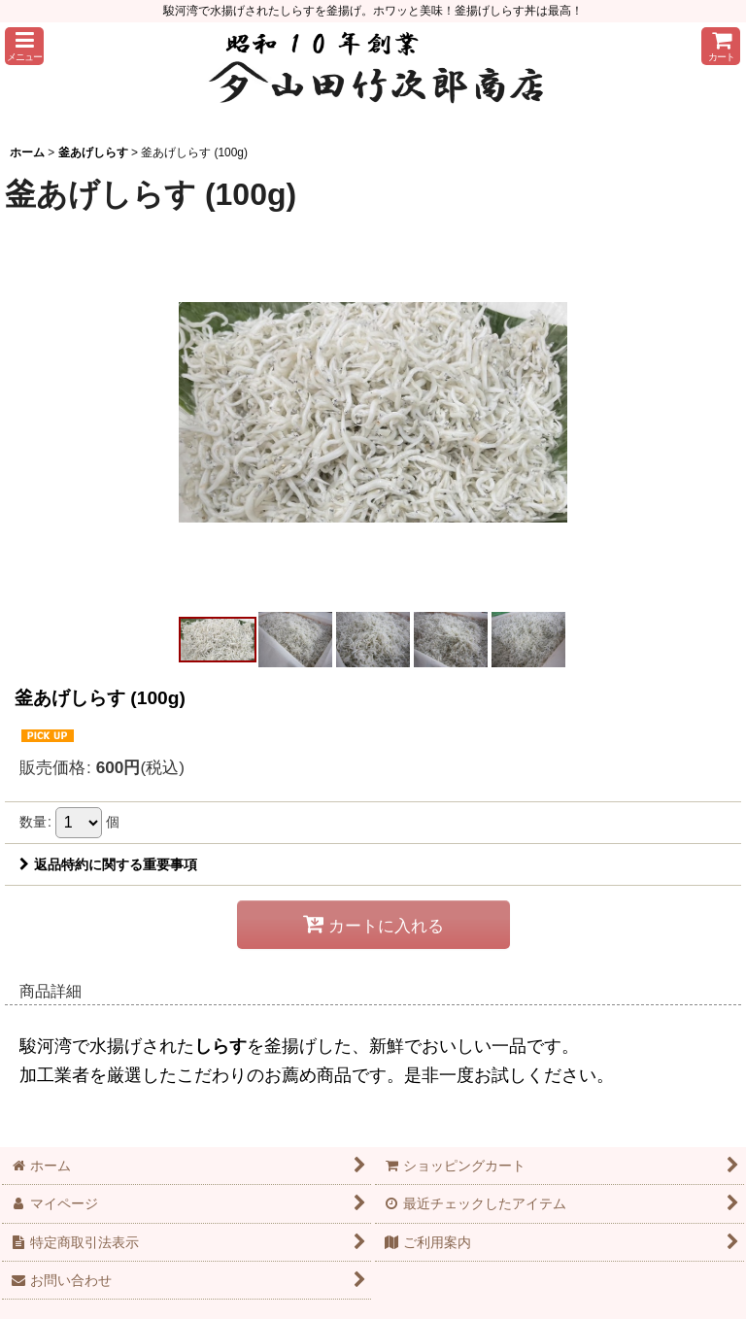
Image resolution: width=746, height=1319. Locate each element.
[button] (24, 46)
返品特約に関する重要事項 (108, 864)
